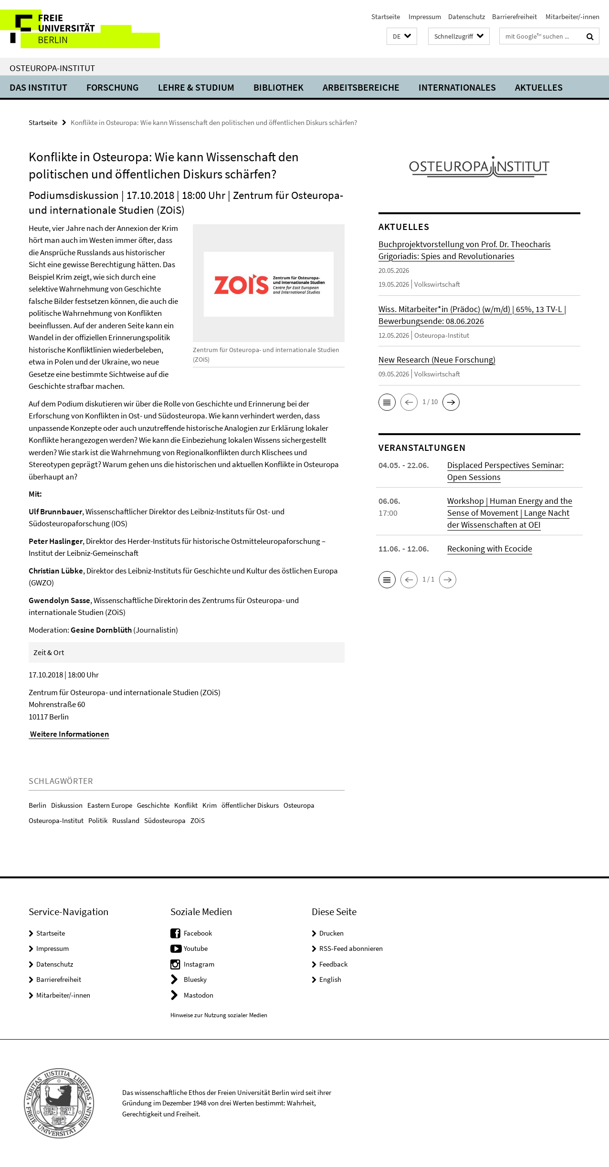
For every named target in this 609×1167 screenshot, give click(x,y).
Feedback (333, 964)
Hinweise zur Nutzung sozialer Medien (218, 1015)
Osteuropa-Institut (52, 67)
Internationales (457, 87)
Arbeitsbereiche (361, 87)
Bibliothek (278, 87)
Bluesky (195, 979)
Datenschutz (466, 16)
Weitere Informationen (69, 734)
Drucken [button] (331, 933)
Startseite (385, 16)
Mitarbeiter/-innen (571, 16)
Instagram (199, 964)
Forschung (112, 87)
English (330, 979)
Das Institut (38, 87)
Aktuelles (539, 87)
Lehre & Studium (196, 87)
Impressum (424, 16)
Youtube (196, 948)
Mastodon (198, 995)
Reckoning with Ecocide (489, 548)
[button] (402, 36)
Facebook (198, 933)
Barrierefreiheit (514, 16)
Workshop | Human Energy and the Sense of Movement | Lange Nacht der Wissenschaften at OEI (509, 512)
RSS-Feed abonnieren (351, 948)
